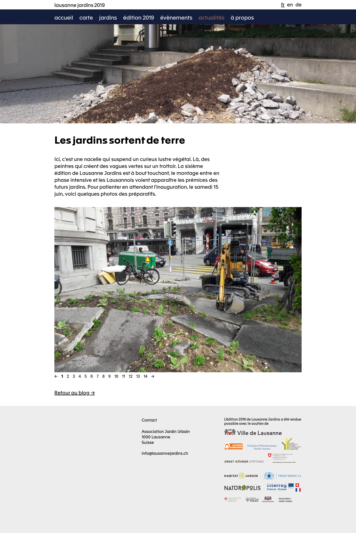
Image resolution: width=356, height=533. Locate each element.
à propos (242, 17)
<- (56, 376)
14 (145, 376)
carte (86, 17)
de (298, 4)
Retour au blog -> (74, 392)
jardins (108, 17)
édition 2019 (138, 17)
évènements (176, 17)
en (290, 4)
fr (283, 4)
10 (116, 376)
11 (123, 376)
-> (152, 376)
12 (131, 376)
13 (138, 376)
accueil (63, 17)
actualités (211, 17)
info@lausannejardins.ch (165, 453)
